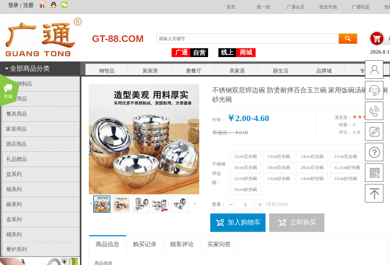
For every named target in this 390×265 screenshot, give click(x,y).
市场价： (222, 132)
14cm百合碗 (312, 156)
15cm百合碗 (345, 156)
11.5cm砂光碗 (347, 167)
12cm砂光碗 (245, 178)
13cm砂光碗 (279, 178)
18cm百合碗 (279, 167)
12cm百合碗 (245, 156)
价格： (218, 119)
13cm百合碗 (279, 156)
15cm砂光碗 (345, 178)
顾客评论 (182, 244)
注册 (28, 5)
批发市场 (328, 7)
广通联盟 (360, 7)
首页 (230, 7)
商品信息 (107, 244)
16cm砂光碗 (245, 189)
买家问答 (219, 244)
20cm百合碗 (312, 167)
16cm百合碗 (245, 167)
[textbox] (248, 38)
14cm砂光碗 (312, 178)
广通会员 (296, 7)
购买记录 (145, 244)
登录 (13, 5)
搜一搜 (263, 7)
